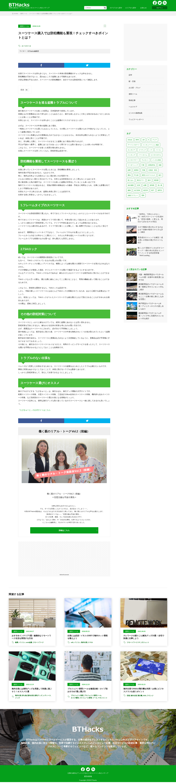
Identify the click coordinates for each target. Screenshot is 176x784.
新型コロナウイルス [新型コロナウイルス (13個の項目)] (148, 175)
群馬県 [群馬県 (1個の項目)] (152, 185)
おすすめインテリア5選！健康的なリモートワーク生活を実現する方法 (31, 637)
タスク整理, (75, 700)
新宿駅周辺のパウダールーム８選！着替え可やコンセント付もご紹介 (151, 287)
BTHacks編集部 (33, 51)
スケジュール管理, (86, 700)
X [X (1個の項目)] (148, 140)
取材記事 (132, 100)
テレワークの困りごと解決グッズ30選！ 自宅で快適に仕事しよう (143, 637)
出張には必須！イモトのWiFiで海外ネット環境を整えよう (87, 637)
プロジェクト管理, (77, 697)
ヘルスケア (133, 106)
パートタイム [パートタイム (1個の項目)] (143, 155)
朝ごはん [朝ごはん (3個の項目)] (131, 180)
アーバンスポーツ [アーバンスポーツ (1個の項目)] (133, 145)
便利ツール (24, 26)
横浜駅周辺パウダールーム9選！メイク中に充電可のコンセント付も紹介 (151, 316)
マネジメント (102, 700)
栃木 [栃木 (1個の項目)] (149, 180)
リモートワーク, (132, 643)
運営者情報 (88, 778)
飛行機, (140, 697)
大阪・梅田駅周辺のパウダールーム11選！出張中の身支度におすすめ (151, 277)
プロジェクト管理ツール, (93, 697)
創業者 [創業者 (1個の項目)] (136, 170)
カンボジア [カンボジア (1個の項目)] (131, 150)
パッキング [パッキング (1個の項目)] (131, 155)
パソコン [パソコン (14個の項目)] (159, 150)
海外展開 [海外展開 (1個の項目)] (131, 185)
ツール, (95, 700)
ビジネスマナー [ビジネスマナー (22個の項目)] (133, 160)
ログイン (159, 8)
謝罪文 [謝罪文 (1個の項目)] (160, 190)
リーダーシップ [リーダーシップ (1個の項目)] (133, 165)
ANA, (145, 697)
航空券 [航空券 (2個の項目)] (145, 190)
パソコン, (22, 643)
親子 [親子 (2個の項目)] (152, 190)
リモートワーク (38, 643)
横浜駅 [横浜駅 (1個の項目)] (156, 180)
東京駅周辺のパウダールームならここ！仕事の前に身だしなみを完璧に (151, 296)
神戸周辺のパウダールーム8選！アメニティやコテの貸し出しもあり (151, 306)
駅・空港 (132, 81)
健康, (17, 643)
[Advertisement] (38, 557)
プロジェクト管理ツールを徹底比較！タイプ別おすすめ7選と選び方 (87, 691)
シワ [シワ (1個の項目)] (150, 150)
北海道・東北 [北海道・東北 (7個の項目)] (152, 170)
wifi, (72, 643)
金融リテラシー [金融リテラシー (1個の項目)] (133, 195)
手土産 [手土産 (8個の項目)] (136, 175)
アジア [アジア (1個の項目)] (154, 140)
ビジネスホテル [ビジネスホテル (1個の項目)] (156, 155)
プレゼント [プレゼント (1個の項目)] (145, 160)
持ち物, (24, 697)
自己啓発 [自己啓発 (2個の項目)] (137, 190)
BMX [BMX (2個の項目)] (137, 140)
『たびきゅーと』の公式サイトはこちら (34, 410)
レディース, (47, 697)
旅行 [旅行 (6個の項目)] (160, 175)
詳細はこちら (64, 530)
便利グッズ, (38, 697)
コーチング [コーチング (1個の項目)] (142, 150)
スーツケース (26, 46)
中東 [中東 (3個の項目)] (142, 165)
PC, (139, 643)
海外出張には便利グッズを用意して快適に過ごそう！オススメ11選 (32, 691)
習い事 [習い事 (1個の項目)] (160, 185)
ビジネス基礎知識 (136, 113)
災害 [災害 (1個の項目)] (138, 185)
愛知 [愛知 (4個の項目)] (129, 175)
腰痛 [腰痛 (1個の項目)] (129, 190)
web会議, (29, 643)
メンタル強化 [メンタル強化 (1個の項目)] (156, 160)
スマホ (90, 643)
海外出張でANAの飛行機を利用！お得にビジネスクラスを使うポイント (143, 691)
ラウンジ (150, 697)
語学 (131, 75)
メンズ (17, 700)
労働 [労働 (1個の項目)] (143, 170)
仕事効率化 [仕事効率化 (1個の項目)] (151, 165)
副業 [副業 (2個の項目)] (129, 170)
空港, (129, 697)
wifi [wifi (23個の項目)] (143, 140)
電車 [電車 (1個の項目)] (142, 195)
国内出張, (30, 697)
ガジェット (145, 643)
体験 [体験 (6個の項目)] (160, 165)
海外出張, (84, 643)
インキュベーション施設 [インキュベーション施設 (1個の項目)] (151, 145)
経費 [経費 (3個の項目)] (144, 185)
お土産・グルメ (135, 87)
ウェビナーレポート (137, 119)
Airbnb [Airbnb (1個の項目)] (130, 140)
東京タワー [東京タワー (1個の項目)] (140, 180)
